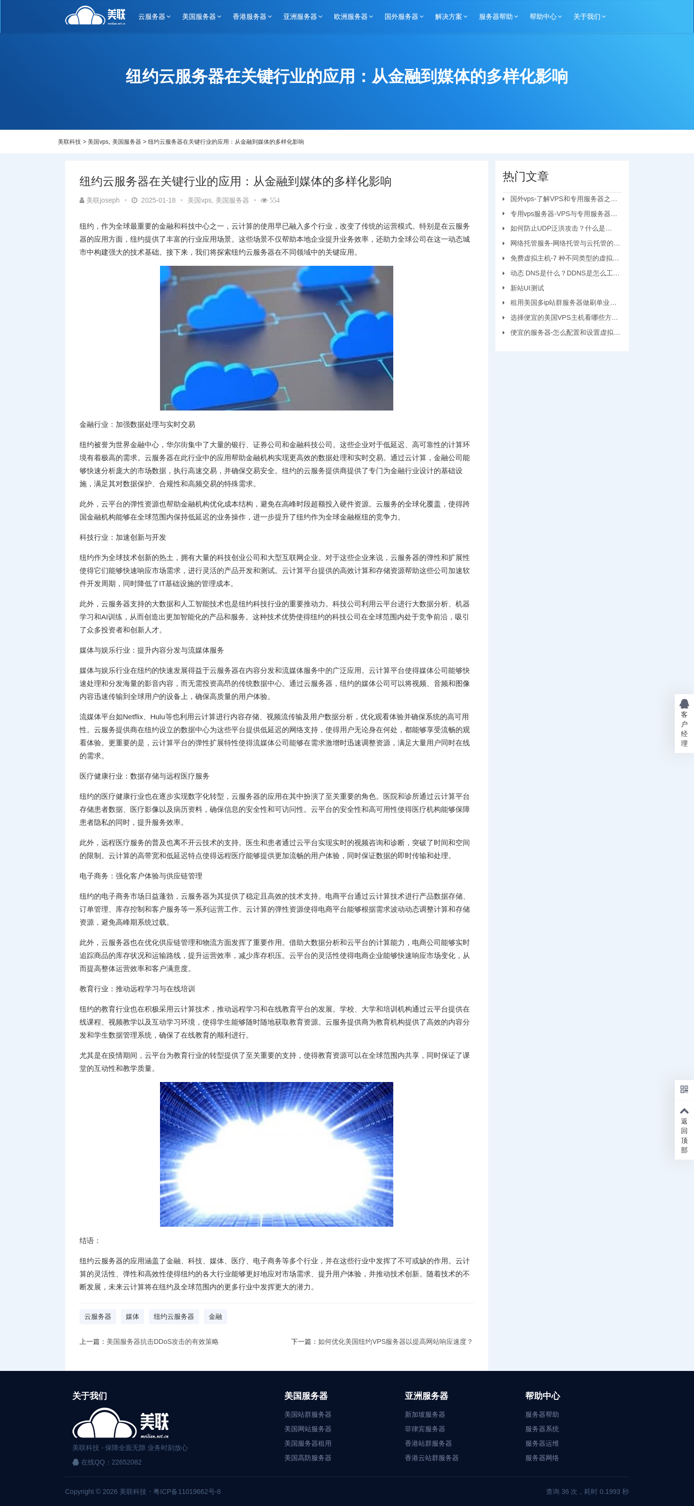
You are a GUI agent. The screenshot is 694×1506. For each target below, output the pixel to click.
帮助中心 (543, 16)
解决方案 (448, 16)
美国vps (98, 141)
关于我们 (587, 16)
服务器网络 (542, 1458)
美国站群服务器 (308, 1414)
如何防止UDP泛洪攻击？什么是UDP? (554, 229)
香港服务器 (250, 16)
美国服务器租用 (308, 1443)
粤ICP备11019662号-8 (187, 1491)
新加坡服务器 (425, 1414)
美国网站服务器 (308, 1429)
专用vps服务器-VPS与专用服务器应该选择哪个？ (560, 215)
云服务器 (151, 16)
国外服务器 (401, 16)
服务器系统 (542, 1429)
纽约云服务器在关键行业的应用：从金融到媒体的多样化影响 (226, 141)
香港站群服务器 (428, 1443)
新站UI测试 (527, 288)
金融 (215, 1316)
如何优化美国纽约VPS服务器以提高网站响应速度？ (395, 1341)
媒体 (132, 1316)
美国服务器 (199, 16)
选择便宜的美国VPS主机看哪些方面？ (557, 319)
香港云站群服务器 (432, 1458)
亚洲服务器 (300, 16)
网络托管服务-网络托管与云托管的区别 (562, 244)
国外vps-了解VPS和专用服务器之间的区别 (560, 200)
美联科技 (69, 141)
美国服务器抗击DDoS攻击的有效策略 (163, 1341)
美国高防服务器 (308, 1458)
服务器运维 (542, 1443)
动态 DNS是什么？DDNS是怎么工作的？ (561, 274)
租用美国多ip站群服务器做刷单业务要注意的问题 (560, 304)
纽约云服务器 (174, 1316)
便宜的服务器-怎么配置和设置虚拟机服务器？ (562, 334)
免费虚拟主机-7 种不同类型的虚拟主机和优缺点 (561, 259)
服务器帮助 (496, 16)
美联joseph (100, 200)
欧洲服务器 (351, 16)
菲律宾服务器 (425, 1429)
